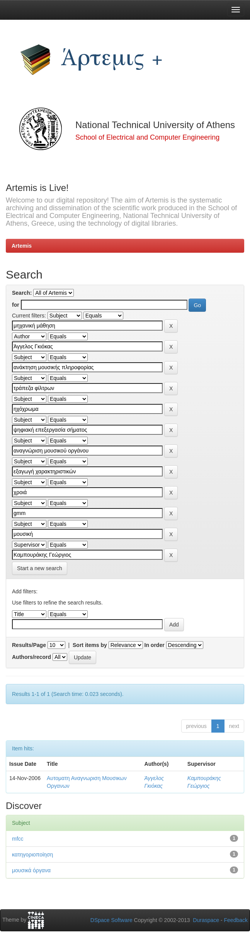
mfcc (18, 839)
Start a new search (39, 568)
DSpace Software (111, 920)
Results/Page (29, 645)
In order (155, 645)
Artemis (22, 246)
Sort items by (90, 645)
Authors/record (31, 657)
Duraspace (206, 920)
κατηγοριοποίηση (32, 854)
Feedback (236, 920)
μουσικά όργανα (31, 870)
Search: (22, 293)
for (15, 305)
